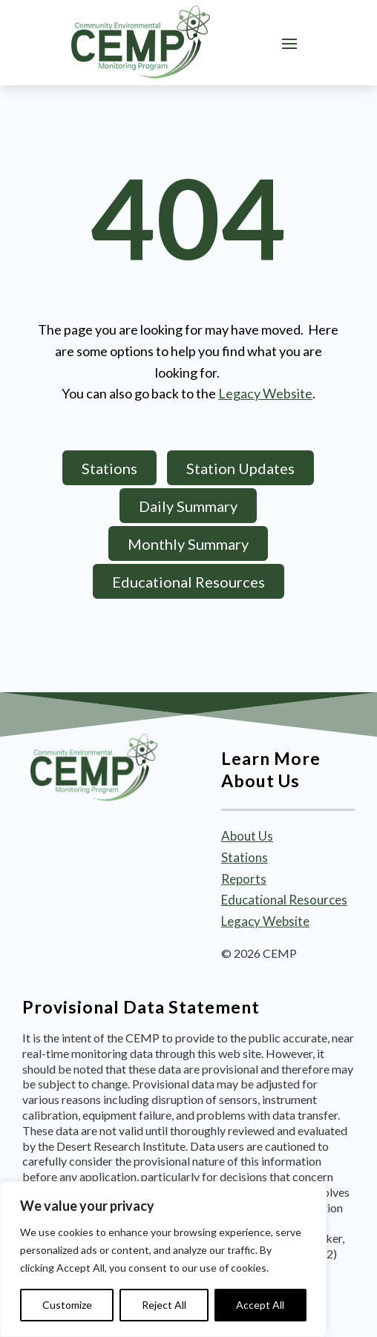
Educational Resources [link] (284, 899)
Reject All (164, 1304)
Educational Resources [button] (188, 582)
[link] (140, 42)
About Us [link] (247, 836)
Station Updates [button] (240, 468)
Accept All (260, 1304)
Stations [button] (109, 468)
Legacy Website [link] (265, 393)
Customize (67, 1304)
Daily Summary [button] (188, 506)
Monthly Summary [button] (188, 544)
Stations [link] (244, 857)
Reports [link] (243, 879)
